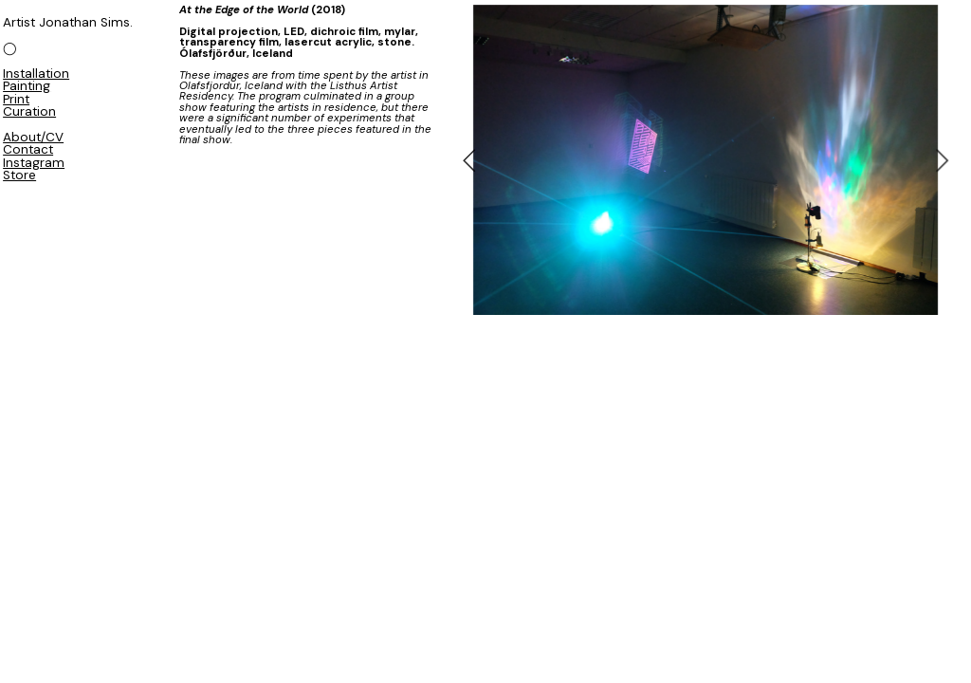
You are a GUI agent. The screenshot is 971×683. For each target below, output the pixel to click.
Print (16, 99)
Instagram (33, 163)
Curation (29, 111)
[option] (705, 160)
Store (19, 175)
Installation (36, 73)
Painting (26, 86)
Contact (28, 149)
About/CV (33, 137)
